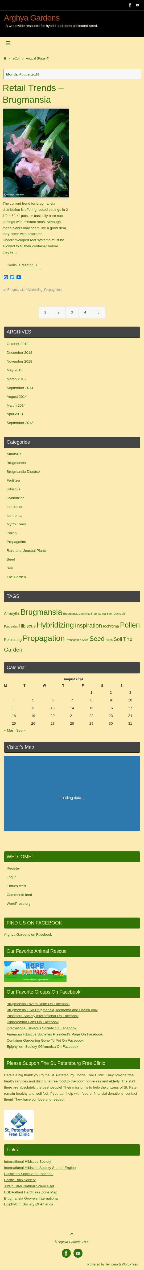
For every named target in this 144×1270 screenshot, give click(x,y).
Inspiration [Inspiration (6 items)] (88, 625)
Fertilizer (13, 480)
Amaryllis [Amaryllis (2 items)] (11, 613)
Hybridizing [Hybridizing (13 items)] (55, 625)
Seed (11, 559)
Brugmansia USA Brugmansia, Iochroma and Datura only (52, 1010)
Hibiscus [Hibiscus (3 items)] (27, 626)
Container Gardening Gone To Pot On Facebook (45, 1040)
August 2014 (17, 397)
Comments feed (19, 895)
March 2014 (16, 405)
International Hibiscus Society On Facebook (41, 1028)
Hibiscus (13, 489)
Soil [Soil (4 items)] (118, 639)
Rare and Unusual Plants (27, 551)
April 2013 (15, 414)
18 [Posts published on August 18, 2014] (14, 716)
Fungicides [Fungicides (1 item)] (11, 626)
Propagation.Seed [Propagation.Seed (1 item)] (77, 639)
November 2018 (19, 361)
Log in (12, 877)
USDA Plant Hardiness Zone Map (30, 1192)
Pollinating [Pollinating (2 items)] (13, 639)
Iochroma (14, 516)
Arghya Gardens (32, 17)
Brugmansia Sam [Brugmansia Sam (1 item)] (102, 613)
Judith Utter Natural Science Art (29, 1186)
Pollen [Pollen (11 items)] (130, 625)
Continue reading (23, 265)
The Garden (16, 577)
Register (13, 868)
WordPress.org (19, 904)
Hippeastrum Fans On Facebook (33, 1022)
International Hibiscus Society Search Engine (40, 1168)
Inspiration (15, 507)
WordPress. (130, 1264)
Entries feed (16, 886)
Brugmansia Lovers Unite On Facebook (38, 1004)
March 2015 (16, 379)
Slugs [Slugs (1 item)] (109, 639)
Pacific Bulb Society (20, 1180)
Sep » (21, 730)
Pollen (12, 533)
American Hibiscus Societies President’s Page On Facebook (55, 1034)
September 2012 (20, 423)
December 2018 (19, 353)
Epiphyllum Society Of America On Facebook (42, 1047)
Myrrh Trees (16, 524)
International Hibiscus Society (27, 1162)
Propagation (52, 290)
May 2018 (14, 370)
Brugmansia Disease (23, 472)
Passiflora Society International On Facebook (43, 1016)
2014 (16, 58)
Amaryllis (14, 454)
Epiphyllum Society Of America (28, 1204)
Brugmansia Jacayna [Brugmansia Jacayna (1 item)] (76, 613)
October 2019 (17, 344)
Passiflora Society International (28, 1174)
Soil (10, 568)
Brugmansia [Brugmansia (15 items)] (41, 612)
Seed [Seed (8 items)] (96, 638)
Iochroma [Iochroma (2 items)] (111, 626)
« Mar (8, 730)
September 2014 (20, 388)
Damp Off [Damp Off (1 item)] (119, 613)
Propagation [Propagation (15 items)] (44, 638)
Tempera (111, 1264)
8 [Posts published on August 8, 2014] (91, 700)
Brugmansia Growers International (31, 1198)
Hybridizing (34, 290)
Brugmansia (16, 290)
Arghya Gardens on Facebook (28, 934)
